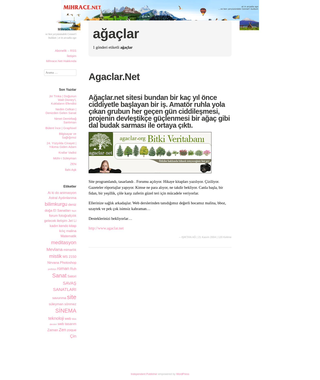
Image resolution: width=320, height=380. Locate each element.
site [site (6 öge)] (71, 297)
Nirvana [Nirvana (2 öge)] (53, 263)
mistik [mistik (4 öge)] (55, 256)
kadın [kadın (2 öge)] (54, 226)
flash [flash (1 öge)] (74, 211)
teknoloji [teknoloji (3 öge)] (56, 318)
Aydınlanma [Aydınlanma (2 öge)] (67, 198)
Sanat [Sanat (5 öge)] (59, 276)
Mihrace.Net (67, 29)
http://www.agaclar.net (106, 228)
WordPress (182, 374)
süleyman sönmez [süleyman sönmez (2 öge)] (62, 304)
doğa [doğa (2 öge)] (48, 210)
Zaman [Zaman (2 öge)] (52, 330)
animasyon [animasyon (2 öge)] (68, 193)
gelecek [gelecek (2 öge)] (50, 221)
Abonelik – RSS (65, 50)
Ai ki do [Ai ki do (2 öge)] (53, 193)
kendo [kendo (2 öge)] (63, 226)
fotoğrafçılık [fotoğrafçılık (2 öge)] (67, 216)
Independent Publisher (144, 374)
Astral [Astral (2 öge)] (53, 198)
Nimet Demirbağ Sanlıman (65, 120)
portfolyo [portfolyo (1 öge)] (52, 269)
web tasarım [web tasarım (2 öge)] (67, 324)
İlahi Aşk (70, 169)
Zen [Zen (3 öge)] (62, 329)
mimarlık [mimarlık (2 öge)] (69, 250)
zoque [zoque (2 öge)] (71, 330)
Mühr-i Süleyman (64, 158)
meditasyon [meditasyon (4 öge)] (63, 242)
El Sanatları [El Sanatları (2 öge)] (62, 210)
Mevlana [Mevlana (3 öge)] (55, 249)
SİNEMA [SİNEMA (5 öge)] (65, 311)
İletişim (71, 56)
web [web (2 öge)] (68, 319)
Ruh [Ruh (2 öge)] (73, 269)
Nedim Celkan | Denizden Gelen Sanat (61, 111)
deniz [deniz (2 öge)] (72, 205)
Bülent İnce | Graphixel (61, 128)
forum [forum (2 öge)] (53, 216)
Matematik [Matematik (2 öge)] (68, 236)
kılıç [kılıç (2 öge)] (62, 231)
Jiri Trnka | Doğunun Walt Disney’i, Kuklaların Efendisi (62, 99)
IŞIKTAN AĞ (188, 237)
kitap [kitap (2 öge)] (72, 226)
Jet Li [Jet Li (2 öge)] (72, 221)
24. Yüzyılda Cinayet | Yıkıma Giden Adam (61, 145)
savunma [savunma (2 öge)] (59, 298)
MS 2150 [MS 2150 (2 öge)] (69, 257)
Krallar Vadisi (67, 152)
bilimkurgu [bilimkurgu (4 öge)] (56, 204)
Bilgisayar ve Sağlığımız (67, 135)
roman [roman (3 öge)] (63, 268)
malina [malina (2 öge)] (71, 231)
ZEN (73, 164)
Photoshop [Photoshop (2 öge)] (68, 263)
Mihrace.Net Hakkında (61, 61)
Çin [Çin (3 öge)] (73, 336)
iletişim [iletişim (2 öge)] (62, 221)
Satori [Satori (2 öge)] (71, 276)
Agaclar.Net (114, 76)
